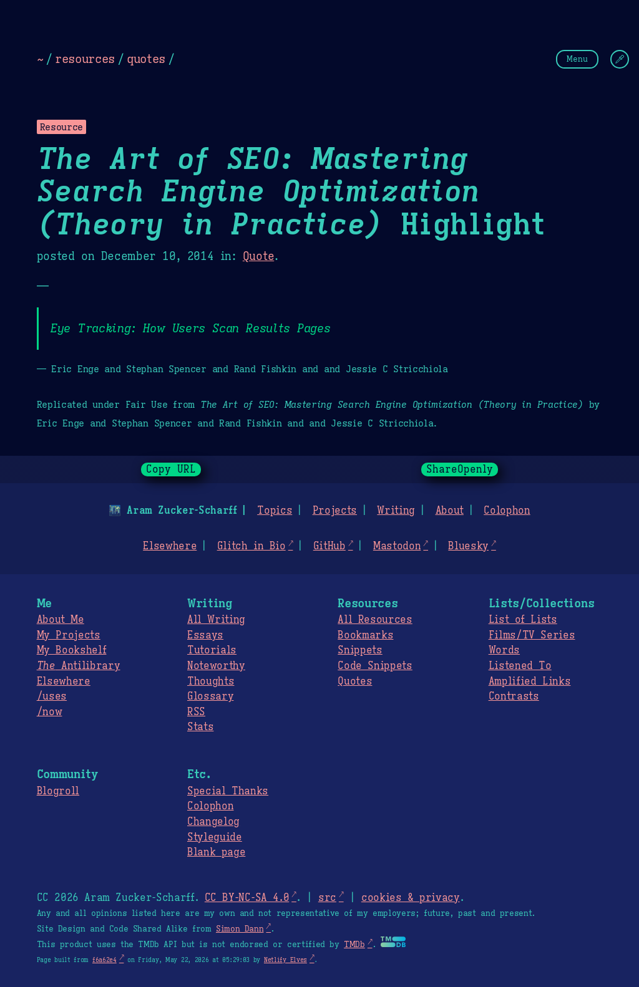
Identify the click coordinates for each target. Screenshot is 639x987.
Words (504, 650)
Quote (258, 256)
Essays (205, 635)
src (327, 898)
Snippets (360, 650)
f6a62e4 (104, 960)
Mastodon (397, 546)
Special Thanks (227, 791)
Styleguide (214, 837)
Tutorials (212, 650)
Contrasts (514, 696)
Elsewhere (170, 546)
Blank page (216, 852)
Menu (577, 59)
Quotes (355, 681)
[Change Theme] (619, 59)
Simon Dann (239, 929)
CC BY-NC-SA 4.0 (247, 898)
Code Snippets (375, 666)
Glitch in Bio (251, 546)
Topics (274, 510)
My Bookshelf (72, 650)
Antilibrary (78, 666)
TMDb (354, 945)
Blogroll (58, 791)
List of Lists (523, 620)
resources (85, 58)
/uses (52, 696)
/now (49, 712)
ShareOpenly (459, 469)
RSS (196, 712)
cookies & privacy (410, 898)
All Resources (375, 620)
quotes (146, 58)
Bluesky (468, 546)
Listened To (520, 666)
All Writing (216, 620)
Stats (200, 727)
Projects (335, 510)
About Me (60, 620)
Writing (396, 510)
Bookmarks (365, 635)
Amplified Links (530, 681)
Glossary (210, 696)
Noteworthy (216, 666)
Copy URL (171, 469)
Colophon (507, 510)
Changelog (213, 822)
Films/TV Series (532, 635)
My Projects (68, 635)
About (449, 510)
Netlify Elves (285, 960)
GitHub (329, 546)
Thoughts (210, 681)
